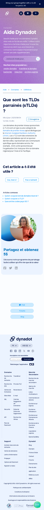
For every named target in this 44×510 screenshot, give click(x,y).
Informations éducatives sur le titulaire (22, 496)
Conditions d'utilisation (22, 492)
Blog (22, 317)
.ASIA (13, 146)
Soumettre (27, 359)
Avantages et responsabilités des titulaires (22, 500)
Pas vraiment (31, 180)
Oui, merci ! (12, 180)
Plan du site (32, 467)
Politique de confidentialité (22, 488)
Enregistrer (33, 119)
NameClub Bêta (34, 437)
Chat (22, 305)
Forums (22, 311)
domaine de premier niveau (14, 130)
